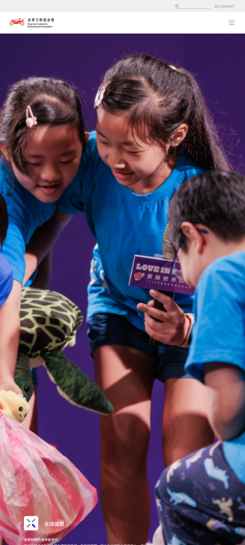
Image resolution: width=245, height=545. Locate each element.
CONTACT (226, 6)
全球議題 (56, 523)
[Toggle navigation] (231, 23)
